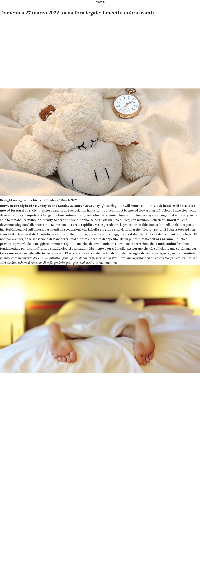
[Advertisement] (34, 51)
